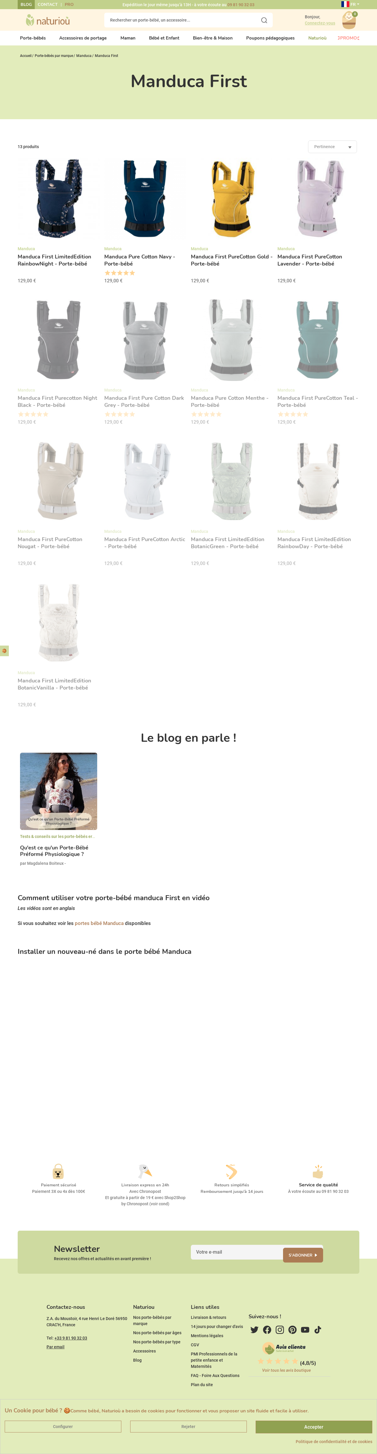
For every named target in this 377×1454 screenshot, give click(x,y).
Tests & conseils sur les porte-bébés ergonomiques (67, 841)
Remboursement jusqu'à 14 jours (232, 1196)
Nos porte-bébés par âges (157, 1350)
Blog (26, 4)
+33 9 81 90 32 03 (70, 1356)
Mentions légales (207, 1353)
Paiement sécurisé (58, 1190)
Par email (56, 1365)
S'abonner (308, 1264)
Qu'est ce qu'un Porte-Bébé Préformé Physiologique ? (54, 856)
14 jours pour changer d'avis (217, 1344)
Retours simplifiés (231, 1190)
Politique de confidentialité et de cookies (334, 1441)
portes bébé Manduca (99, 928)
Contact (48, 4)
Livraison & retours (208, 1335)
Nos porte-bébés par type (157, 1360)
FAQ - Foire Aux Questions (215, 1393)
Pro (69, 4)
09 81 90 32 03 (240, 4)
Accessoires (144, 1369)
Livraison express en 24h (145, 1190)
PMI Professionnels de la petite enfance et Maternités (214, 1378)
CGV (195, 1362)
